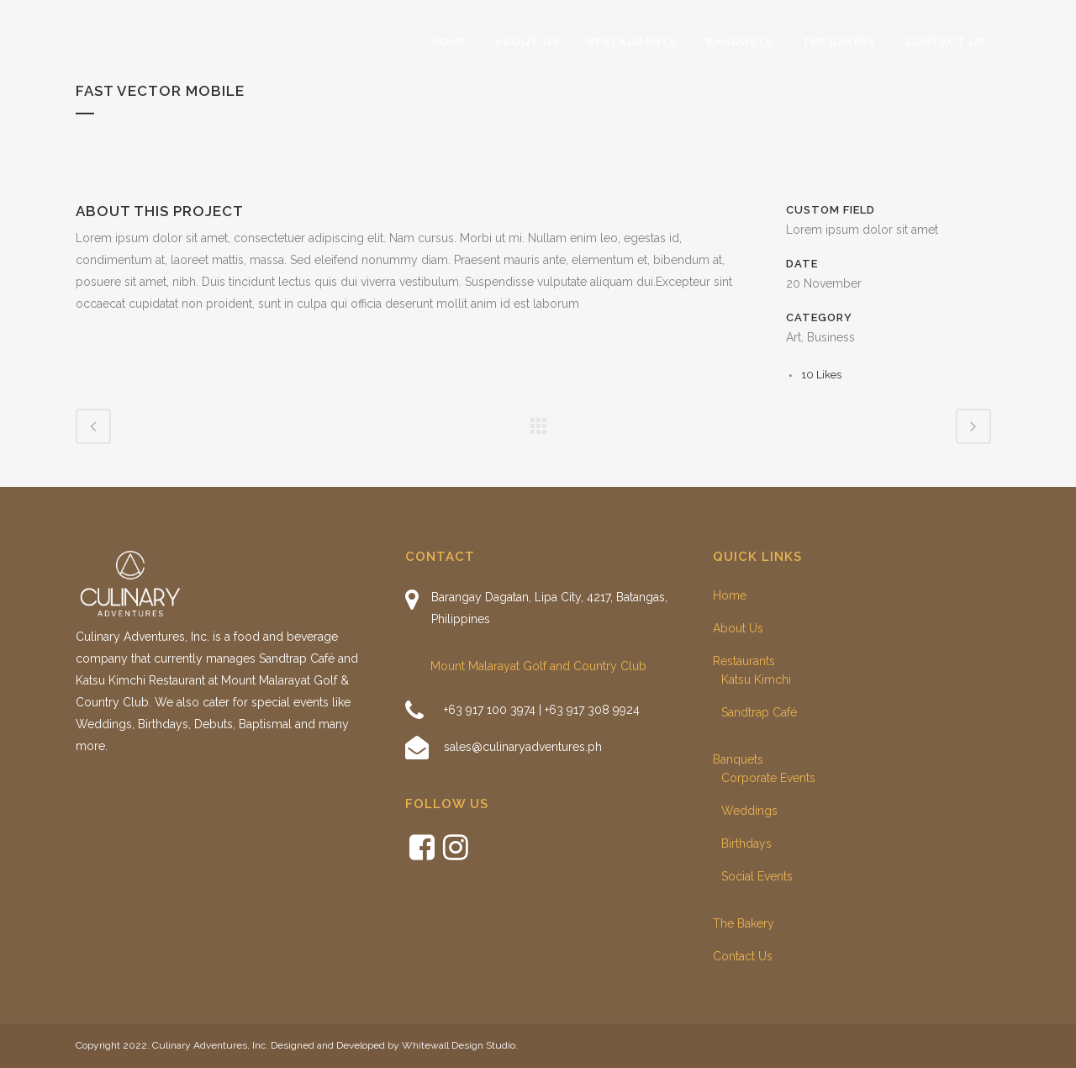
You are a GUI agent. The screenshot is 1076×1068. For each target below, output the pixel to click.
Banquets (738, 759)
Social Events (757, 876)
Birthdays (746, 843)
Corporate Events (768, 778)
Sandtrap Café (759, 712)
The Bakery (743, 923)
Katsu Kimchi (756, 679)
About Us (738, 628)
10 (821, 374)
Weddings (749, 810)
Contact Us (743, 956)
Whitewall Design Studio (458, 1045)
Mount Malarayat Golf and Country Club (538, 666)
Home (729, 595)
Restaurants (744, 661)
